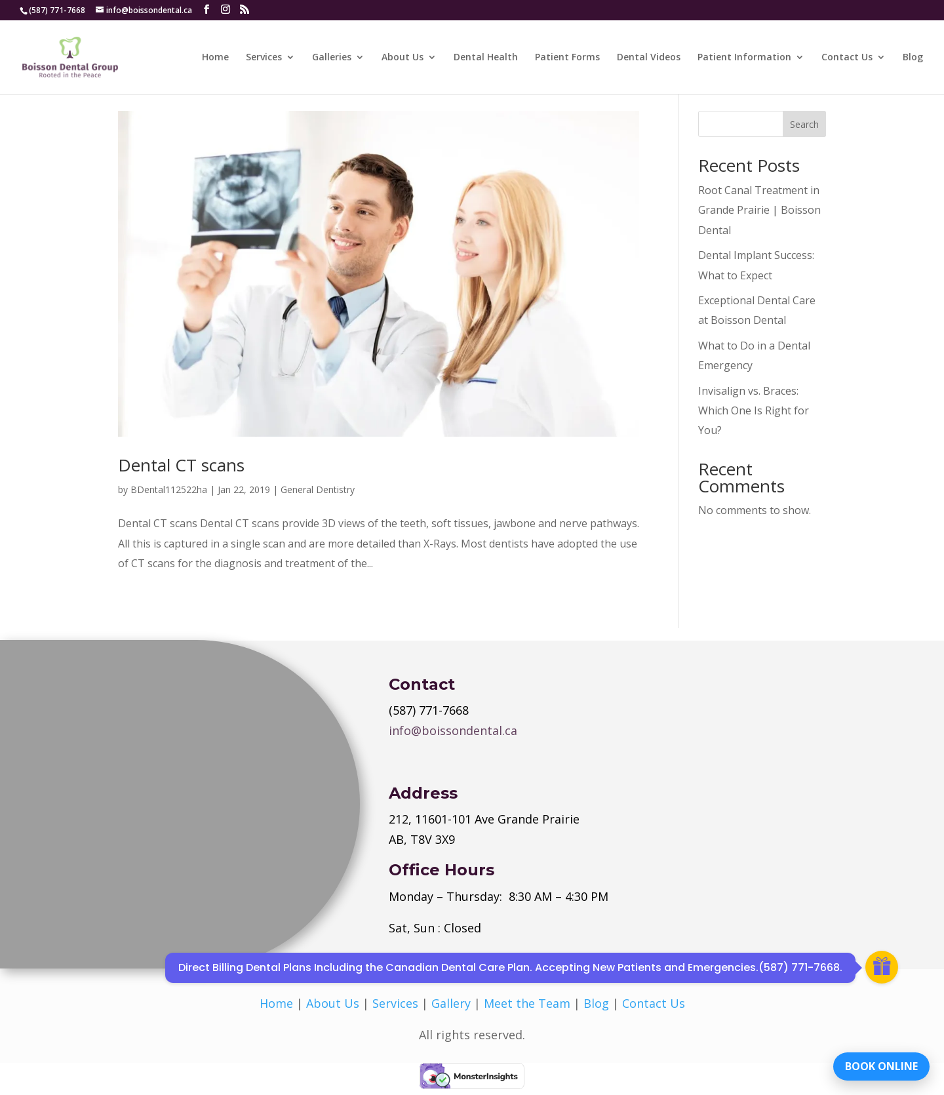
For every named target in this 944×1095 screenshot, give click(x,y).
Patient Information (744, 57)
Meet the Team (527, 1003)
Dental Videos (648, 57)
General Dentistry (318, 489)
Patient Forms (567, 57)
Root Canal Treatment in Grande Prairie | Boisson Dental (759, 210)
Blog (913, 57)
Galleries (331, 57)
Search (804, 124)
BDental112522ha (168, 489)
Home (215, 57)
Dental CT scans (181, 465)
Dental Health (486, 57)
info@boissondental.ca (453, 730)
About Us (402, 57)
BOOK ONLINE (881, 1065)
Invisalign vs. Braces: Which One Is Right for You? (753, 411)
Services (264, 57)
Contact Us (847, 57)
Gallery (451, 1003)
